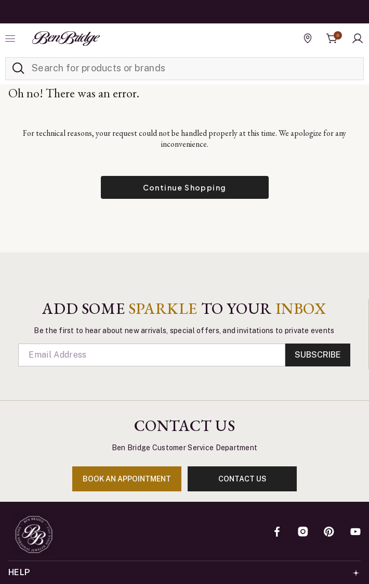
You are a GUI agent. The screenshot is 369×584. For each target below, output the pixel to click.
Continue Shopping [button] (185, 187)
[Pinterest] (329, 532)
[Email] (151, 355)
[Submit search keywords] (18, 68)
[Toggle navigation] (11, 38)
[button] (357, 38)
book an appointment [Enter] (127, 479)
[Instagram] (303, 532)
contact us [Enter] (242, 479)
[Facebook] (277, 532)
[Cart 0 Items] (332, 38)
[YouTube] (355, 532)
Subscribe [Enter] (318, 355)
